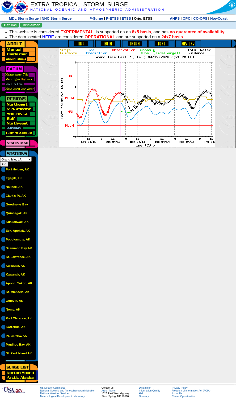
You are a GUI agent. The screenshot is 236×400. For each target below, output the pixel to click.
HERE (48, 37)
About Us (177, 393)
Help (141, 393)
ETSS (126, 18)
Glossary (144, 396)
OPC (186, 18)
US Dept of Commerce (52, 387)
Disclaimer (31, 25)
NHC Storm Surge (57, 18)
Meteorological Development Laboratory (62, 396)
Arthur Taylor (108, 390)
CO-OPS (200, 18)
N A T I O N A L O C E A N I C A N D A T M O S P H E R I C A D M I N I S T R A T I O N (97, 9)
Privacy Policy (179, 387)
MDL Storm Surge (24, 18)
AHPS (175, 18)
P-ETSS (112, 18)
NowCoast (219, 18)
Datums (10, 25)
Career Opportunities (183, 396)
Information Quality (149, 390)
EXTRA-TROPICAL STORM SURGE (79, 4)
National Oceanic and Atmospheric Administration (67, 390)
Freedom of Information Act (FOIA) (191, 390)
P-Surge (96, 18)
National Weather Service (54, 393)
